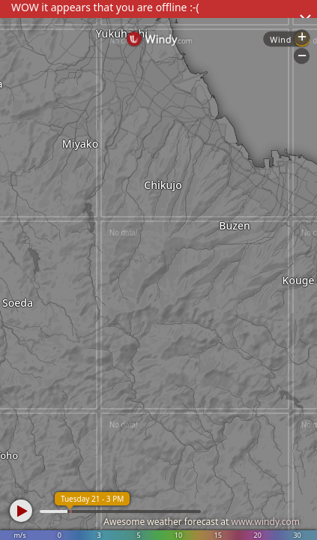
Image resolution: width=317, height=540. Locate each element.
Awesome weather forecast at (201, 521)
